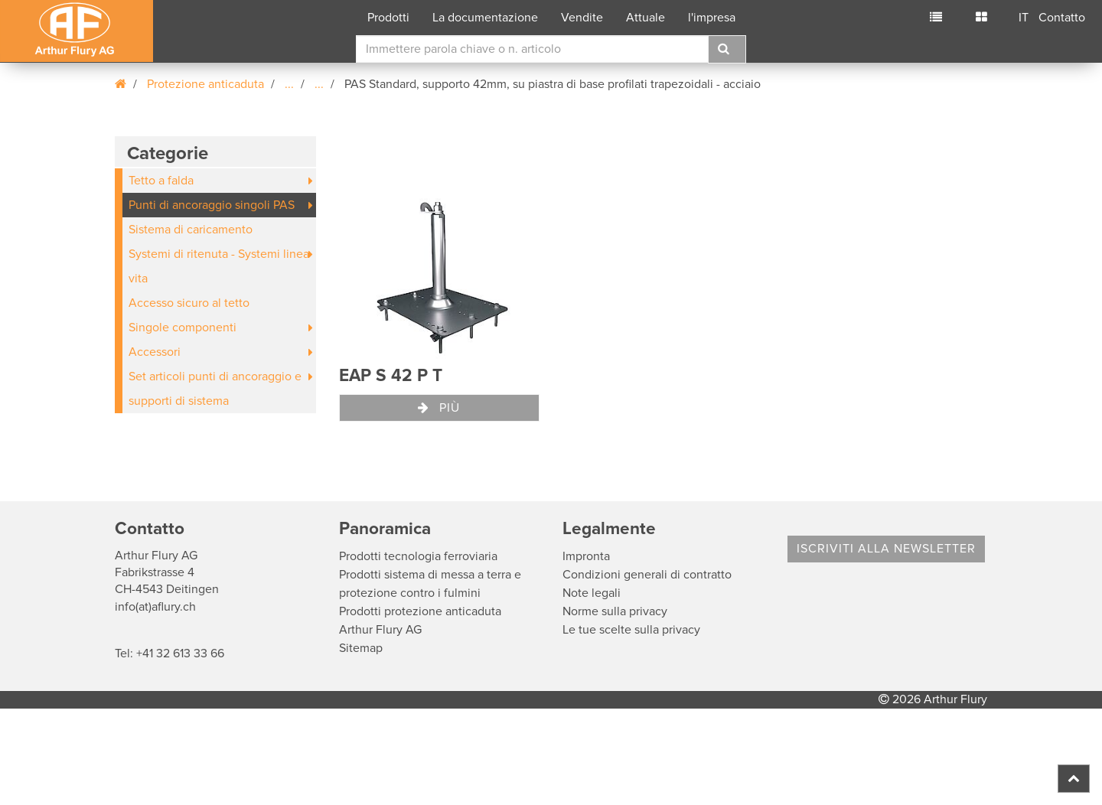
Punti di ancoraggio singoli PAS (212, 205)
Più (439, 408)
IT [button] (1024, 17)
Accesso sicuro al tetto (189, 303)
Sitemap (361, 648)
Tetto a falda (161, 180)
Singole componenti (182, 327)
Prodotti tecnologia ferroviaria (418, 556)
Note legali (591, 593)
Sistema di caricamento (191, 229)
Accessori (155, 352)
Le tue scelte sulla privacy (631, 629)
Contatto (1061, 17)
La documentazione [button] (485, 17)
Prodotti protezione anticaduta (420, 611)
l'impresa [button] (711, 17)
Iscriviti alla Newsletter (886, 548)
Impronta (586, 556)
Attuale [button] (645, 17)
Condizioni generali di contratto (647, 574)
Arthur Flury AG (380, 629)
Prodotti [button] (388, 17)
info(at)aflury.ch (155, 606)
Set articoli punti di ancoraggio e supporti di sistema (215, 389)
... (289, 84)
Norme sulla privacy (614, 611)
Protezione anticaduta (205, 84)
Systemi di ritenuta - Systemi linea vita (219, 266)
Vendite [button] (582, 17)
